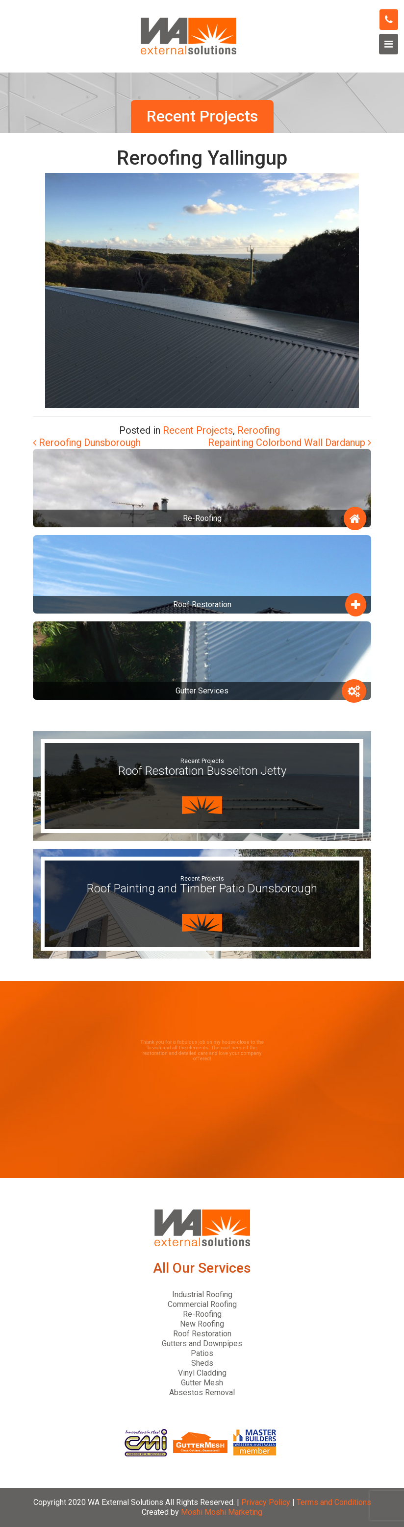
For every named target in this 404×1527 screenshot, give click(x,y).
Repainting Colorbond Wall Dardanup (289, 442)
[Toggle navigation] (388, 44)
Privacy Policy (265, 1502)
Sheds (202, 1363)
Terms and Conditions (334, 1502)
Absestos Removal (202, 1392)
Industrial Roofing (202, 1294)
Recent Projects (198, 430)
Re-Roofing (202, 1314)
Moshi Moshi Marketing (221, 1512)
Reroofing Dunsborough (87, 442)
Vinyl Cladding (202, 1373)
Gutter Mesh (202, 1382)
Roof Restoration (202, 1333)
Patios (202, 1353)
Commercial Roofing (202, 1304)
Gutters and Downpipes (202, 1343)
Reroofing (258, 430)
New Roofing (202, 1324)
